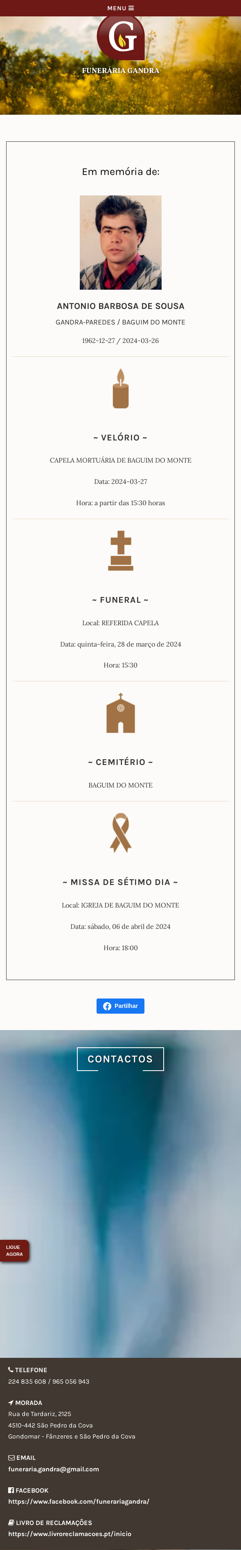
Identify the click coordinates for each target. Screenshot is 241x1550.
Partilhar (120, 1006)
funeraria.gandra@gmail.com (53, 1469)
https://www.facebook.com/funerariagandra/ (79, 1501)
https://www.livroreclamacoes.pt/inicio (69, 1534)
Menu (120, 8)
